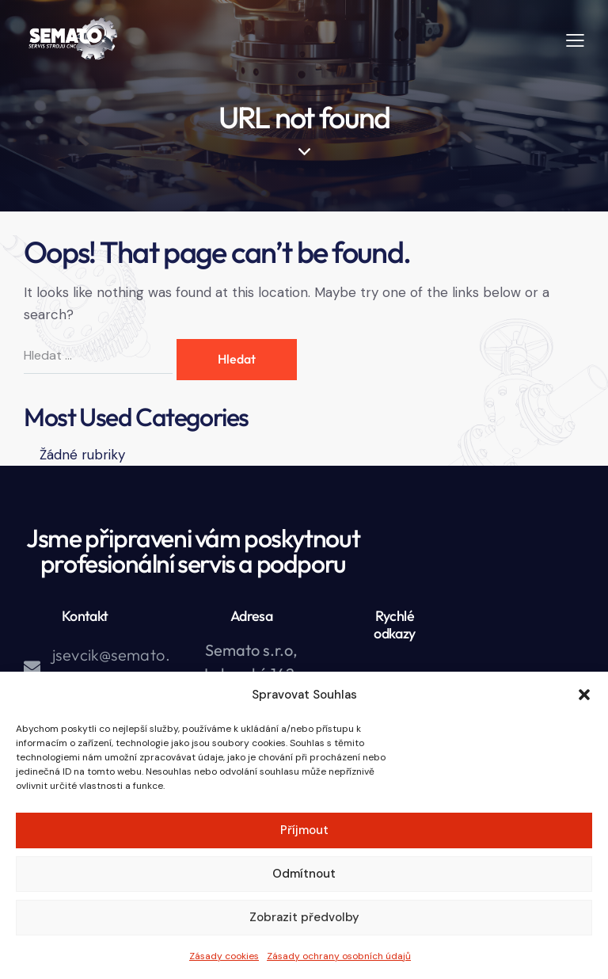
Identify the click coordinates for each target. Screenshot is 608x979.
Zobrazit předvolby (304, 917)
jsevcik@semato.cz (111, 667)
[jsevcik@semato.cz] (32, 667)
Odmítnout (304, 874)
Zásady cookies (224, 956)
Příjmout (304, 830)
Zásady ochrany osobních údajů (339, 956)
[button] (584, 695)
